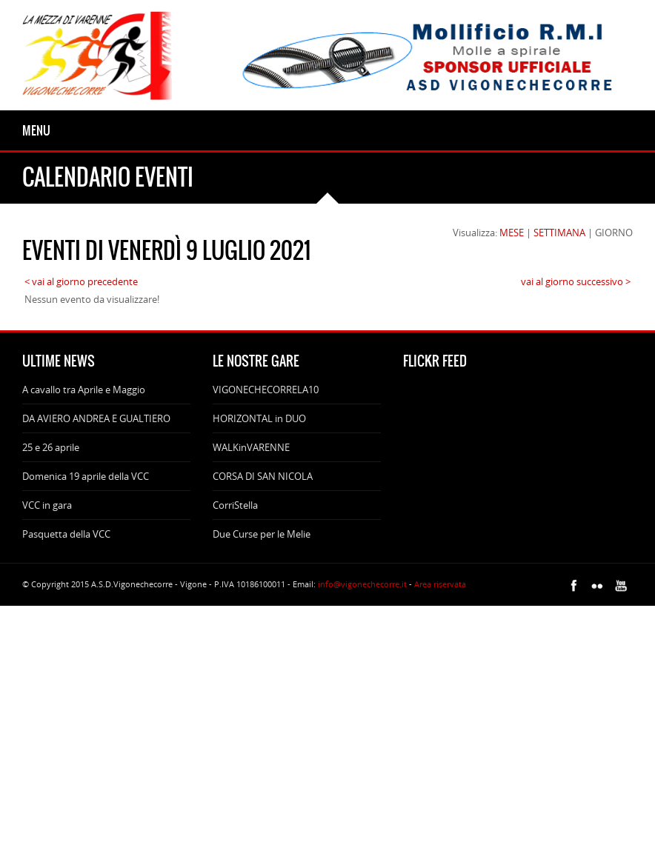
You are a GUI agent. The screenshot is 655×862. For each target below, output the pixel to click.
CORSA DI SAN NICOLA (263, 476)
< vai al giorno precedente (81, 281)
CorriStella (235, 505)
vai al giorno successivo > (576, 281)
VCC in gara (47, 505)
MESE (511, 232)
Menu (36, 130)
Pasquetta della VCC (66, 534)
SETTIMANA (559, 232)
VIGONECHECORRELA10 (266, 389)
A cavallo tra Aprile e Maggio (83, 389)
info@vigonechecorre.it (362, 583)
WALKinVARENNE (251, 447)
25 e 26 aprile (50, 447)
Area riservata (440, 583)
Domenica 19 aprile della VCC (85, 476)
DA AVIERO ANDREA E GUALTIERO (96, 418)
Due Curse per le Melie (261, 534)
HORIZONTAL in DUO (259, 418)
